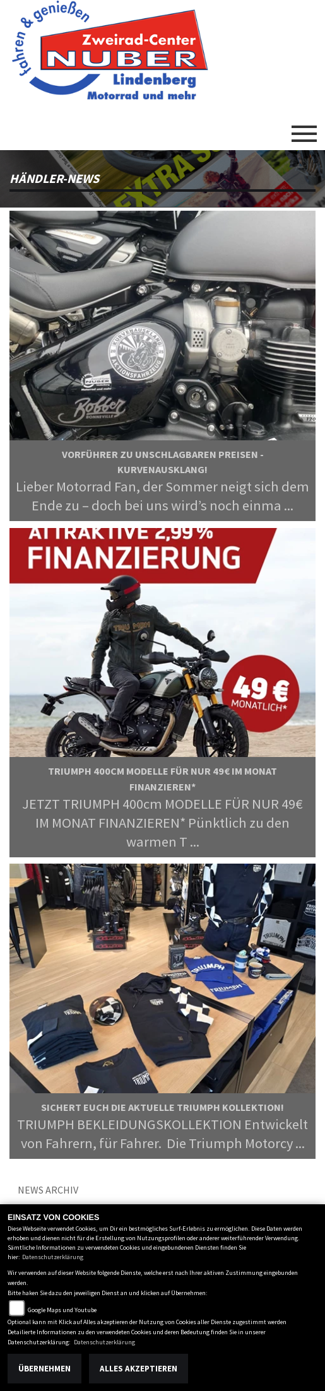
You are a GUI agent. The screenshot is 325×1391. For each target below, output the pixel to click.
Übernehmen (44, 1368)
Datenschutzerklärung (52, 1257)
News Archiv (48, 1189)
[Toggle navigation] (304, 128)
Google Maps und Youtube (62, 1310)
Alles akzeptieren (138, 1368)
